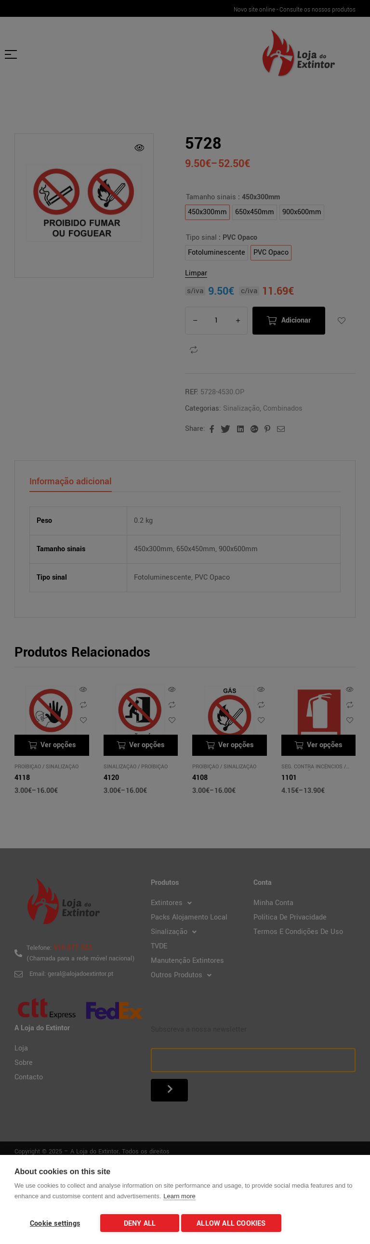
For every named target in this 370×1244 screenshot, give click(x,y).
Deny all (140, 1223)
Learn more (179, 1199)
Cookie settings (55, 1223)
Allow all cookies (233, 1223)
